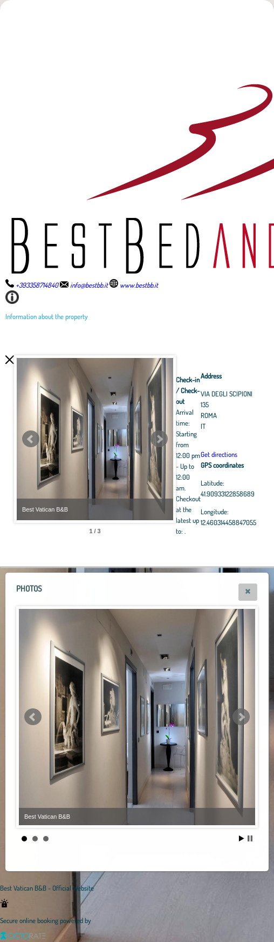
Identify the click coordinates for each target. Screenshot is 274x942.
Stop (250, 838)
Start (241, 838)
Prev (30, 439)
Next (218, 439)
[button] (247, 592)
